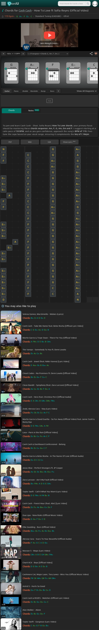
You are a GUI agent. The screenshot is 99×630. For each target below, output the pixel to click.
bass (52, 91)
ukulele (25, 91)
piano (16, 91)
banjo (43, 91)
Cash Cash (25, 10)
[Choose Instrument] (58, 91)
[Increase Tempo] (23, 53)
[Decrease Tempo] (3, 53)
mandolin (34, 91)
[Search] (87, 3)
